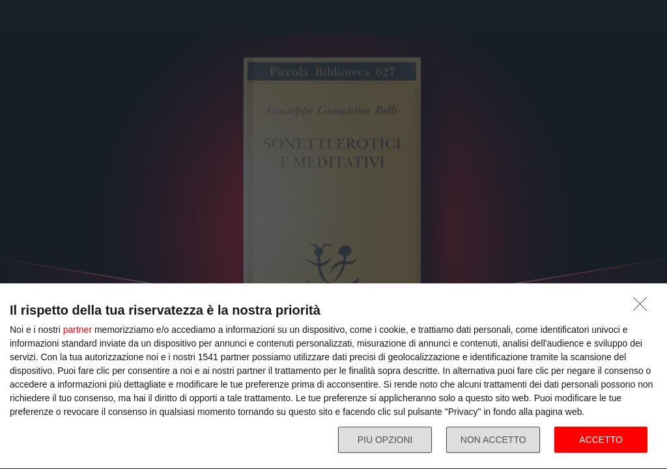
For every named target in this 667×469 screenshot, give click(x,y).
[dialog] (333, 376)
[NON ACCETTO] (643, 307)
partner (77, 329)
